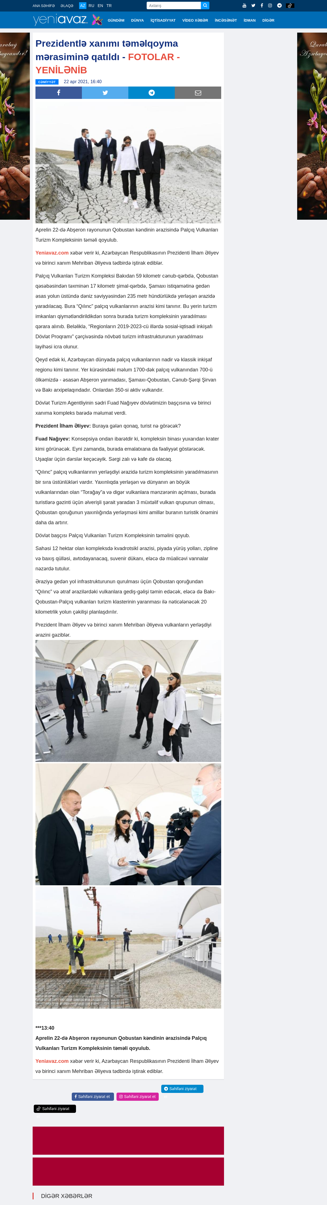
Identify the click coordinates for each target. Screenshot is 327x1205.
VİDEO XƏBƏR (195, 20)
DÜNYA (137, 20)
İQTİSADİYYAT (163, 20)
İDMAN (250, 20)
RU (91, 5)
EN (100, 5)
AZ (82, 5)
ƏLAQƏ (67, 6)
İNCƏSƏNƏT (226, 20)
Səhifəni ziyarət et (92, 1096)
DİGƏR (269, 20)
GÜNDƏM (116, 20)
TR (109, 5)
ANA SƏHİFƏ (44, 6)
